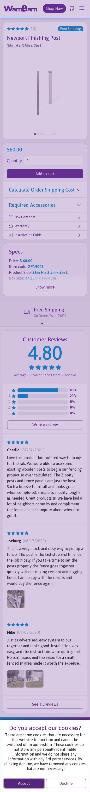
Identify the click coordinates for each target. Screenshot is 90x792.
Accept (24, 783)
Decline (66, 783)
